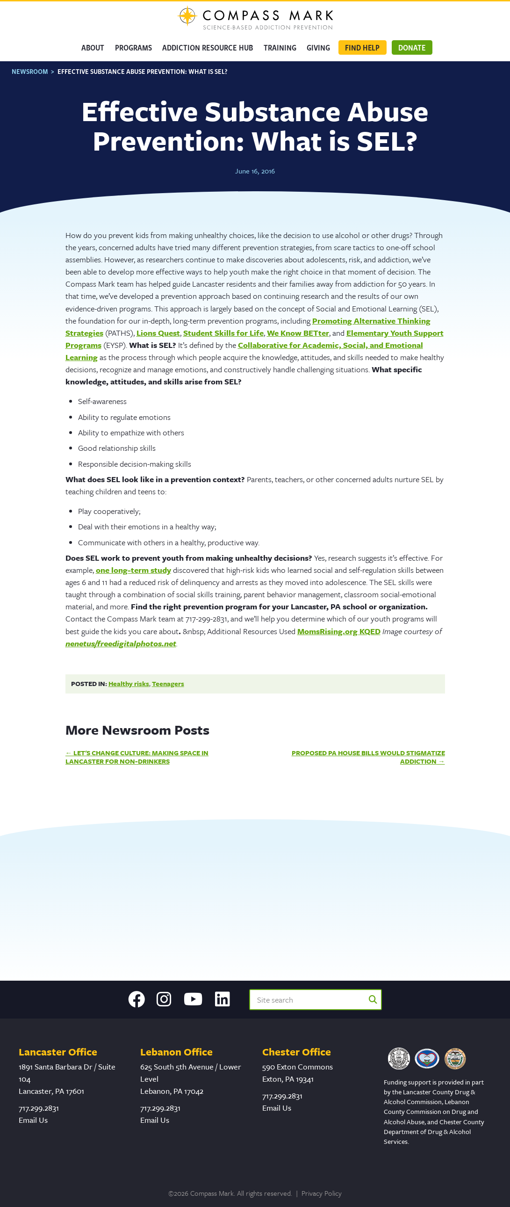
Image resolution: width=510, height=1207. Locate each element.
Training (277, 49)
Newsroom (30, 73)
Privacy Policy (322, 1194)
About (98, 49)
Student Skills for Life (223, 334)
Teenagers (168, 685)
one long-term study (133, 572)
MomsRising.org (328, 632)
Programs (138, 49)
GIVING (313, 49)
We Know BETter (298, 334)
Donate (406, 49)
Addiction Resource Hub (209, 49)
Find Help (356, 49)
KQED (370, 632)
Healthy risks (128, 685)
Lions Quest (158, 334)
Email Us (33, 1121)
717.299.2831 (39, 1109)
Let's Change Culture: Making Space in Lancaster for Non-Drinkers (137, 759)
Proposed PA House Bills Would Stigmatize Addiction (368, 759)
